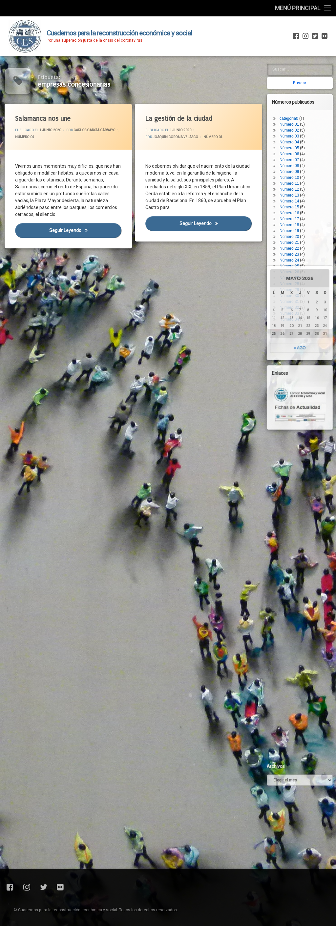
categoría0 (292, 84)
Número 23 (292, 220)
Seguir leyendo (86, 230)
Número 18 (292, 190)
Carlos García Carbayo (95, 129)
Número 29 (292, 255)
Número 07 (292, 125)
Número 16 (292, 179)
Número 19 (292, 196)
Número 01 (292, 90)
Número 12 (292, 155)
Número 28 (292, 249)
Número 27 (292, 244)
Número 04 (25, 138)
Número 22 (292, 214)
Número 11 (292, 149)
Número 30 (292, 261)
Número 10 (292, 143)
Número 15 (292, 173)
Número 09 (292, 137)
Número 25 (292, 232)
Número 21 (292, 208)
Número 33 (292, 279)
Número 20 (292, 202)
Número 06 (292, 119)
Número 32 (292, 273)
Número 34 (292, 285)
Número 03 (292, 102)
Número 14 (292, 167)
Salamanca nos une (43, 119)
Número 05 (292, 114)
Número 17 (292, 184)
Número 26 (292, 238)
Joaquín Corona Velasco (175, 137)
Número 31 (292, 267)
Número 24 (292, 226)
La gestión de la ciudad (179, 119)
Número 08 (292, 131)
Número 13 (292, 161)
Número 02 (292, 96)
